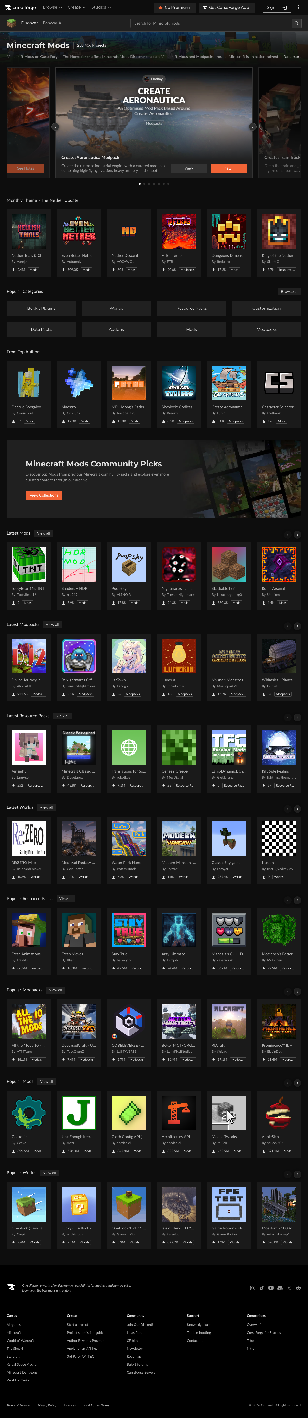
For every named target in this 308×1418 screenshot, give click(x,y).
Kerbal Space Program (23, 1364)
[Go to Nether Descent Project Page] (129, 243)
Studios (101, 7)
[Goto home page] (21, 7)
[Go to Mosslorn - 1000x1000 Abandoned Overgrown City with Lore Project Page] (279, 1215)
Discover (29, 23)
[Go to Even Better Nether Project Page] (79, 243)
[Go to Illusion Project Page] (279, 850)
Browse (53, 7)
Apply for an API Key (82, 1348)
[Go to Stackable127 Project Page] (229, 576)
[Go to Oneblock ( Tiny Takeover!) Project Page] (29, 1215)
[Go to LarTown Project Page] (129, 667)
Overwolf (254, 1325)
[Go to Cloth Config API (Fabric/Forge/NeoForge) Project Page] (129, 1124)
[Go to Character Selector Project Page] (279, 394)
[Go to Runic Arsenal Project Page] (279, 576)
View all (43, 533)
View (188, 168)
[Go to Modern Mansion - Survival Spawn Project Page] (179, 850)
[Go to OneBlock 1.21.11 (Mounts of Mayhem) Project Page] (129, 1215)
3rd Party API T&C (80, 1356)
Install (229, 168)
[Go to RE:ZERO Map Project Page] (29, 850)
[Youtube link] (271, 1288)
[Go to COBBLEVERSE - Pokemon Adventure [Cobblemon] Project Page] (129, 1033)
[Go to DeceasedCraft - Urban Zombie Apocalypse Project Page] (79, 1033)
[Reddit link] (298, 1288)
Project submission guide (85, 1333)
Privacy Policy (46, 1405)
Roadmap (134, 1356)
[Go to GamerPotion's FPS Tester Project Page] (229, 1215)
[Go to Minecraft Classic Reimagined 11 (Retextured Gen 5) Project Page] (79, 759)
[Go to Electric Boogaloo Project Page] (29, 394)
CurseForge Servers (141, 1372)
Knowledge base (199, 1325)
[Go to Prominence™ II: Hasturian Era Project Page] (279, 1033)
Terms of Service (18, 1405)
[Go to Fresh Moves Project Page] (79, 941)
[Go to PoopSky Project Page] (129, 576)
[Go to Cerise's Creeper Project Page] (179, 759)
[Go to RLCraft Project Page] (229, 1033)
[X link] (289, 1288)
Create (77, 7)
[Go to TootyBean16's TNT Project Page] (29, 576)
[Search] (297, 23)
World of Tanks (18, 1380)
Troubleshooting (199, 1333)
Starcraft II (15, 1356)
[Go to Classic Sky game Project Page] (229, 850)
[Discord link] (280, 1288)
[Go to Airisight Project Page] (29, 759)
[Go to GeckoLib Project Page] (29, 1124)
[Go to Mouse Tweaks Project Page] (229, 1124)
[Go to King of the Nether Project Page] (279, 243)
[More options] (298, 8)
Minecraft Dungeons (22, 1372)
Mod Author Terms (96, 1405)
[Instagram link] (253, 1288)
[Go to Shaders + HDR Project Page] (79, 576)
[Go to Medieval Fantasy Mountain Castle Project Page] (79, 850)
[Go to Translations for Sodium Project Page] (129, 759)
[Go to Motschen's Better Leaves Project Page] (279, 941)
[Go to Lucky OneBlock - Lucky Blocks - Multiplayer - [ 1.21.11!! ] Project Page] (79, 1215)
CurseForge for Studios (264, 1333)
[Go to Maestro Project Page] (79, 394)
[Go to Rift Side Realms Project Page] (279, 759)
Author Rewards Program (85, 1340)
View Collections (44, 495)
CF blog (132, 1340)
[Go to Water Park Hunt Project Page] (129, 850)
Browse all (289, 292)
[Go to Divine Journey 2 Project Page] (29, 667)
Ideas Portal (135, 1333)
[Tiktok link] (262, 1288)
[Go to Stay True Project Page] (129, 941)
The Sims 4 (15, 1348)
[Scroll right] (297, 535)
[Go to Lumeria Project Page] (179, 667)
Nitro (251, 1348)
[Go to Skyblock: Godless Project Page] (179, 394)
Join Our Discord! (140, 1325)
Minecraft (14, 1333)
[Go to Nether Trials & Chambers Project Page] (29, 243)
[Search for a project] (211, 23)
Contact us (195, 1340)
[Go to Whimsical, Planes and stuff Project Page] (279, 667)
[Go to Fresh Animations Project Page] (29, 941)
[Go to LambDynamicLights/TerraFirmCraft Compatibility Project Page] (229, 759)
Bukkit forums (137, 1364)
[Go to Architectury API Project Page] (179, 1124)
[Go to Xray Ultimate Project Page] (179, 941)
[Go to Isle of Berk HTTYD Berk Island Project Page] (179, 1215)
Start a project (77, 1325)
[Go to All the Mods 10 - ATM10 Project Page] (29, 1033)
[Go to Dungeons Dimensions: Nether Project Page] (229, 243)
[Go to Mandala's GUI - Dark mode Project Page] (229, 941)
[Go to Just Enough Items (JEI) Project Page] (79, 1124)
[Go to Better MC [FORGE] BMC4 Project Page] (179, 1033)
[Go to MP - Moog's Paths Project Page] (129, 394)
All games (14, 1325)
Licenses (70, 1405)
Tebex (251, 1340)
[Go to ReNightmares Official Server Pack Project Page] (79, 667)
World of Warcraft (20, 1340)
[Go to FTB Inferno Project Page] (179, 243)
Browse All (53, 23)
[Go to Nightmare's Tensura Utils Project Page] (179, 576)
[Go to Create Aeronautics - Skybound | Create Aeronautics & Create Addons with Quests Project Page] (229, 394)
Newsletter (135, 1348)
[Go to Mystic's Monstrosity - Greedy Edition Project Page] (229, 667)
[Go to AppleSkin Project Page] (279, 1124)
